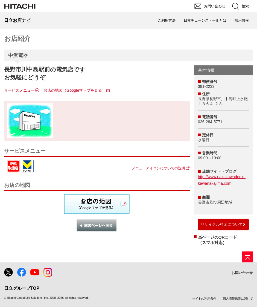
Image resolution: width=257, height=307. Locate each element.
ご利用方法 (167, 20)
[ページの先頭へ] (247, 256)
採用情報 (242, 20)
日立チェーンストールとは (205, 20)
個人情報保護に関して (238, 298)
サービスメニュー (19, 90)
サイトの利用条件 (204, 298)
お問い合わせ (242, 273)
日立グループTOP (21, 288)
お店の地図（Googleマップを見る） (74, 90)
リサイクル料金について (222, 224)
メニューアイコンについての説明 (158, 168)
